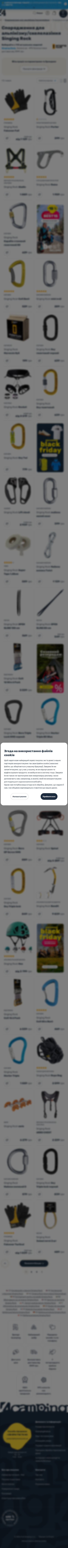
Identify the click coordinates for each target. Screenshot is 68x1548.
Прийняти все (49, 797)
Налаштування (19, 797)
